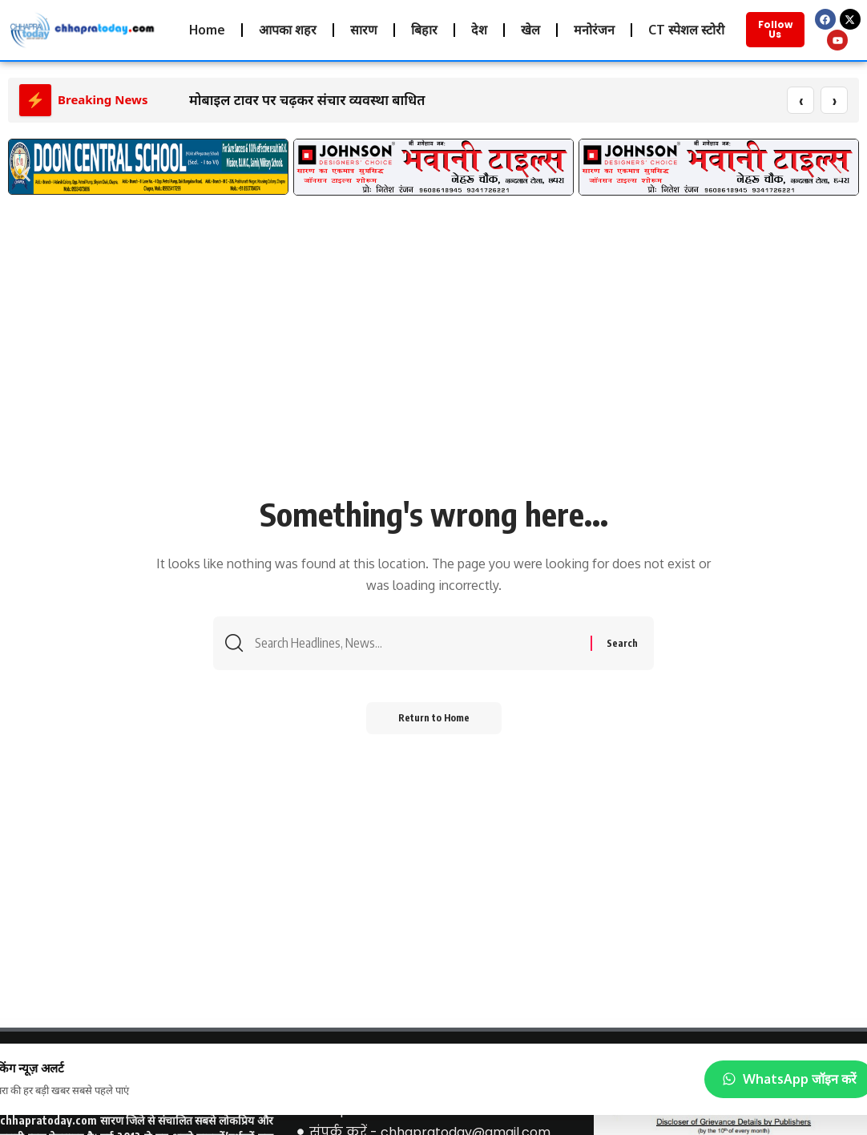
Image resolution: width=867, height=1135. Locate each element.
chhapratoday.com (48, 1121)
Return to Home (434, 719)
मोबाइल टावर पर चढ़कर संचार (267, 100)
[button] (26, 174)
